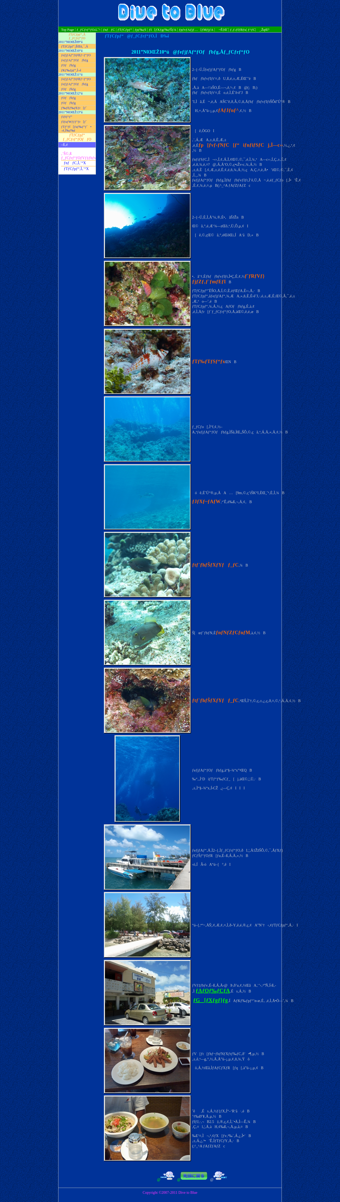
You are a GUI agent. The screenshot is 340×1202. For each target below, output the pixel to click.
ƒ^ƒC (251, 30)
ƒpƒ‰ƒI (140, 30)
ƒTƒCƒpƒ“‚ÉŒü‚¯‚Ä (74, 46)
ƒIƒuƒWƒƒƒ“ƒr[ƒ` (74, 122)
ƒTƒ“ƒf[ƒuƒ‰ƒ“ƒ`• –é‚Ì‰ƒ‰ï (76, 128)
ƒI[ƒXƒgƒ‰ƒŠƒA (162, 30)
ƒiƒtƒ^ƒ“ (66, 117)
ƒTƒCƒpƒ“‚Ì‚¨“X (76, 169)
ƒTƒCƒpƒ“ (124, 30)
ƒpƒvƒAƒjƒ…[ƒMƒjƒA (196, 30)
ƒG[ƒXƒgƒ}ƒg (210, 1000)
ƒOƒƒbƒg (68, 65)
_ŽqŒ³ (263, 30)
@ (157, 1180)
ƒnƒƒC (109, 30)
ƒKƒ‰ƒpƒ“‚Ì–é (71, 70)
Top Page (68, 30)
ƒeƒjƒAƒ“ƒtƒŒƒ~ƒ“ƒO (76, 55)
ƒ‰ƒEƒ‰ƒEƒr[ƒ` (74, 108)
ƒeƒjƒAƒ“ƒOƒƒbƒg (74, 60)
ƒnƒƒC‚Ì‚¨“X (75, 163)
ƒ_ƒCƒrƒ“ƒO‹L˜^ (88, 30)
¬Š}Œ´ (222, 30)
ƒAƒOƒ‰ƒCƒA (213, 991)
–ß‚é (64, 145)
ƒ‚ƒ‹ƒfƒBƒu (238, 30)
